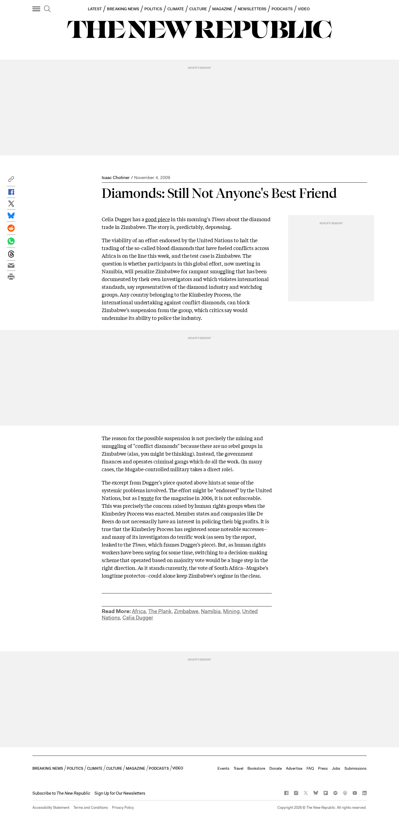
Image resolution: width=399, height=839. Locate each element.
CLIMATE (175, 8)
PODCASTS (282, 8)
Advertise (294, 768)
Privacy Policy (123, 807)
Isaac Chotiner (116, 177)
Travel (238, 768)
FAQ (310, 768)
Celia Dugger (137, 617)
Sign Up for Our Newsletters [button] (119, 793)
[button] (11, 180)
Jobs (336, 768)
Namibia (211, 611)
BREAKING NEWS (123, 8)
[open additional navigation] (36, 8)
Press (323, 768)
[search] (47, 9)
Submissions (355, 768)
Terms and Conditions (90, 807)
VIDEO (304, 8)
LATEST (95, 8)
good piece (157, 219)
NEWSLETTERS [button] (252, 8)
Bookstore (256, 768)
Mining (231, 611)
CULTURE (198, 8)
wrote (147, 497)
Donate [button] (275, 768)
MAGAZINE (222, 8)
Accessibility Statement (50, 807)
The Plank (160, 611)
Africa (139, 611)
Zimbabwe (186, 611)
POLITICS (153, 8)
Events (223, 768)
